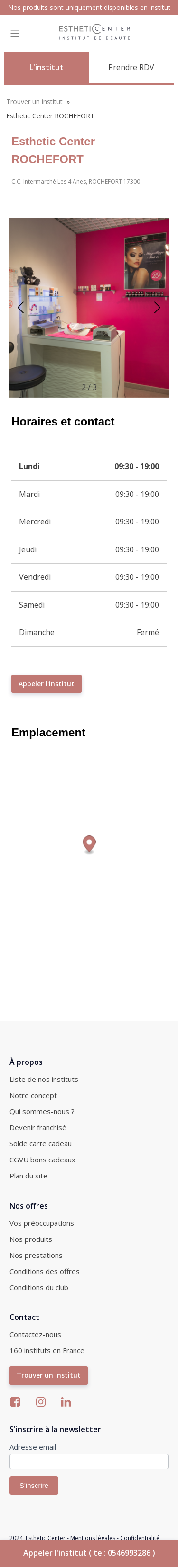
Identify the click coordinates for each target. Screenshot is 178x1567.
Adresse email (32, 1447)
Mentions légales (92, 1538)
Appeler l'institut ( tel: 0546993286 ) (89, 1553)
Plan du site (28, 1175)
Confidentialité (139, 1538)
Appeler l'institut (47, 683)
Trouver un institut (34, 101)
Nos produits (30, 1239)
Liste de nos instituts (43, 1079)
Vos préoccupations (41, 1223)
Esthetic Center (46, 1538)
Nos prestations (36, 1255)
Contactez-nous (35, 1334)
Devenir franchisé (37, 1127)
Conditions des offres (44, 1271)
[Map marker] (89, 845)
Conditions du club (38, 1287)
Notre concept (33, 1095)
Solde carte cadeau (40, 1143)
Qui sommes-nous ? (42, 1111)
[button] (157, 307)
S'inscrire (33, 1485)
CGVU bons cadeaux (42, 1159)
